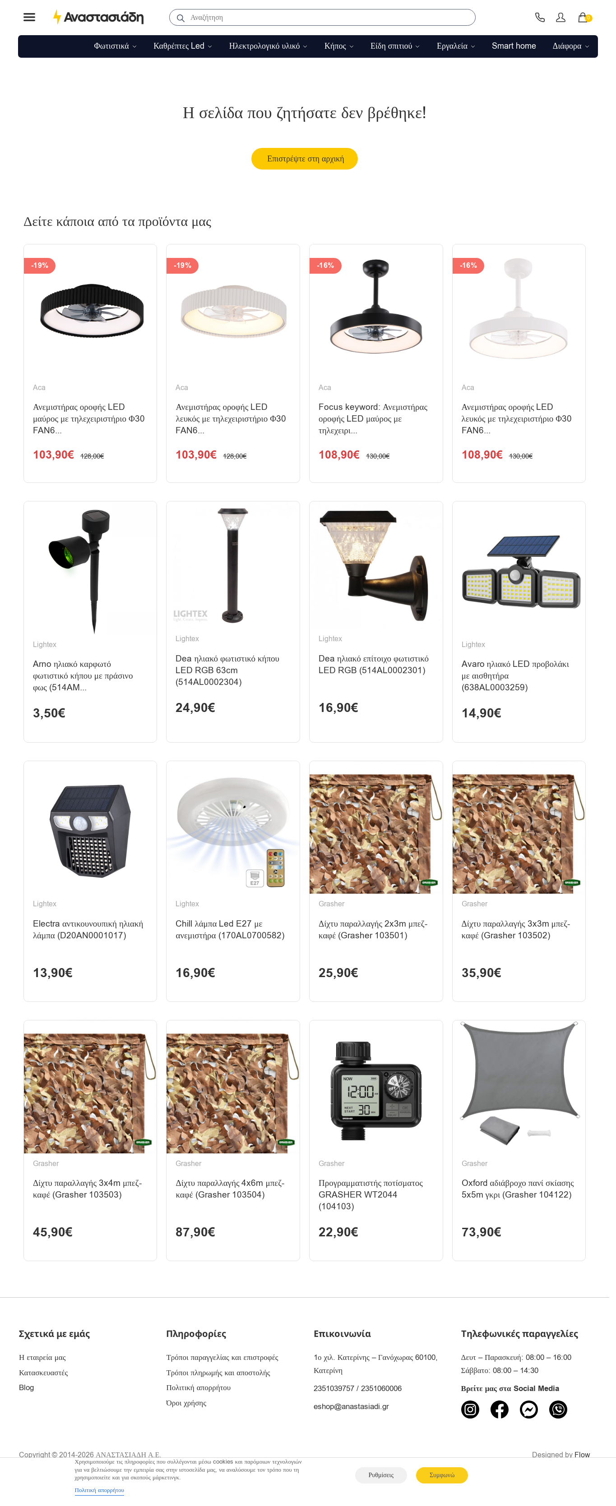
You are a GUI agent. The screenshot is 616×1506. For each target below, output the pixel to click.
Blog (26, 1404)
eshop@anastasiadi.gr (351, 1422)
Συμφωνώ (442, 1475)
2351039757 (334, 1404)
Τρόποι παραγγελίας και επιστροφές (222, 1373)
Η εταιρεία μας (42, 1373)
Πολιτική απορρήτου (198, 1404)
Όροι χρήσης (186, 1419)
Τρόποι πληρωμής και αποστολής (218, 1388)
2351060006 (381, 1404)
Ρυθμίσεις (381, 1475)
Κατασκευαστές (43, 1388)
